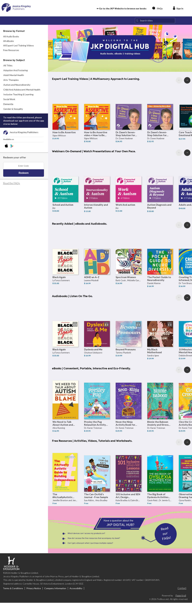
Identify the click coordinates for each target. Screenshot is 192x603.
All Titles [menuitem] (7, 66)
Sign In (177, 8)
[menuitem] (24, 71)
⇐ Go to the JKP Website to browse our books (121, 8)
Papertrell (180, 595)
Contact (182, 588)
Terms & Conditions (13, 589)
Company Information (55, 589)
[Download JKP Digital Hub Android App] (12, 146)
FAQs (157, 8)
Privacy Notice (33, 589)
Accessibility (76, 589)
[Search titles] (155, 21)
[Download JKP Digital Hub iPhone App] (7, 146)
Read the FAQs (11, 183)
